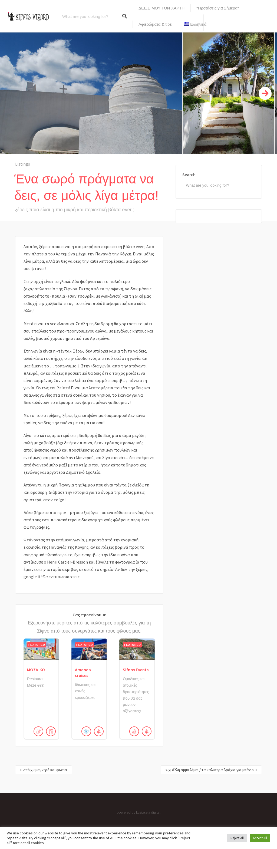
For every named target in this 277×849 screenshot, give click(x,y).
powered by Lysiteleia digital (138, 812)
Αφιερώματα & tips (155, 24)
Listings (22, 164)
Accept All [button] (260, 838)
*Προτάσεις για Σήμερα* (217, 8)
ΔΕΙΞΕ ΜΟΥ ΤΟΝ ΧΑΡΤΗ (161, 8)
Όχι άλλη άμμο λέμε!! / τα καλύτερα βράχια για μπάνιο (210, 769)
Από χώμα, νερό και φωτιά (45, 769)
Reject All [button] (237, 838)
